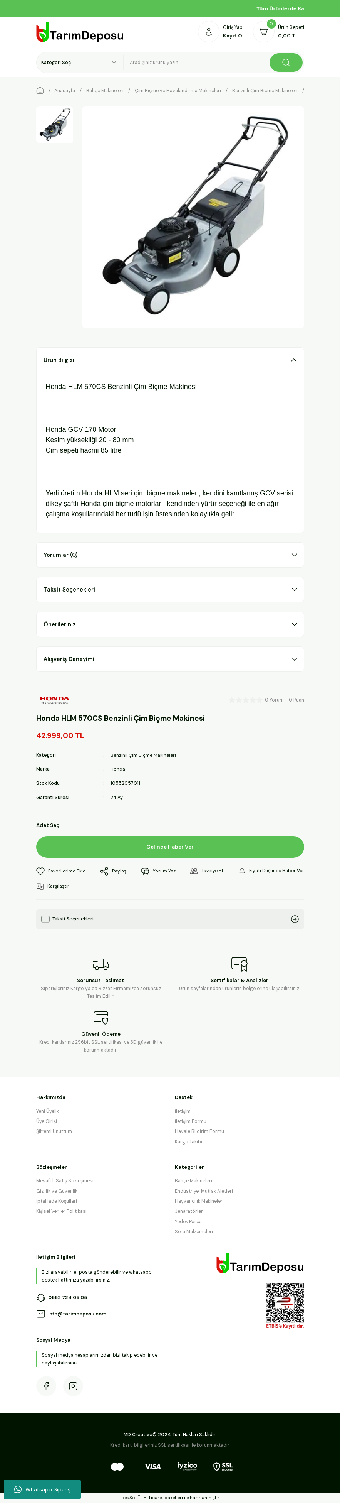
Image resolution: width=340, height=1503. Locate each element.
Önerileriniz (60, 624)
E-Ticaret (153, 1498)
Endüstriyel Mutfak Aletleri (204, 1191)
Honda (118, 769)
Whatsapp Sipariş (42, 1489)
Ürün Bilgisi (59, 360)
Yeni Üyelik (47, 1111)
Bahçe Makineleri (193, 1181)
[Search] (214, 62)
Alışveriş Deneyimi (69, 659)
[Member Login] (221, 31)
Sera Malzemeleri (194, 1231)
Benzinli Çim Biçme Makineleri (143, 755)
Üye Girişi (46, 1121)
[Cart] (278, 31)
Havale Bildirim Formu (199, 1131)
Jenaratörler (189, 1211)
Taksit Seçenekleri (69, 589)
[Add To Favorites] (61, 871)
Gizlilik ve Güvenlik (56, 1191)
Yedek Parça (188, 1221)
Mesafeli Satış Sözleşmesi (65, 1181)
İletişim (183, 1111)
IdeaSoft (130, 1498)
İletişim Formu (190, 1121)
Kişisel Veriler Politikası (61, 1211)
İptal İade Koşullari (56, 1201)
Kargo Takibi (188, 1141)
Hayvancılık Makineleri (199, 1201)
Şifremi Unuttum (54, 1131)
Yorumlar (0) (60, 554)
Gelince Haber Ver (170, 846)
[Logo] (80, 32)
